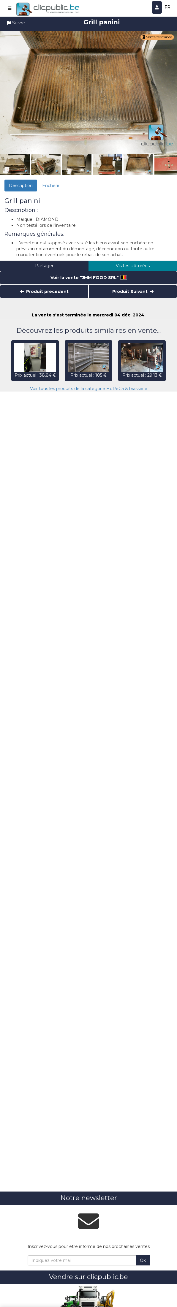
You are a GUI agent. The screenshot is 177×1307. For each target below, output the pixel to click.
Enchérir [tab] (50, 185)
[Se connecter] (157, 7)
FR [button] (167, 7)
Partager (44, 265)
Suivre (16, 23)
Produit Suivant (133, 291)
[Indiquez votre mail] (82, 1260)
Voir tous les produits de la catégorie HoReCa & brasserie (88, 388)
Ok (143, 1260)
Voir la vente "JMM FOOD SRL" (88, 277)
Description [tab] (21, 185)
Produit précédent (44, 291)
